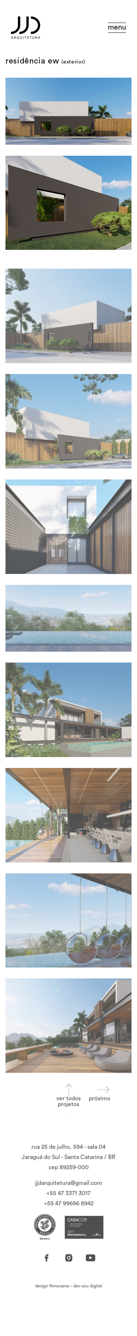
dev (87, 1298)
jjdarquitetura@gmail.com (68, 1195)
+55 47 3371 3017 (68, 1205)
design (52, 1298)
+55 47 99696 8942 (69, 1215)
